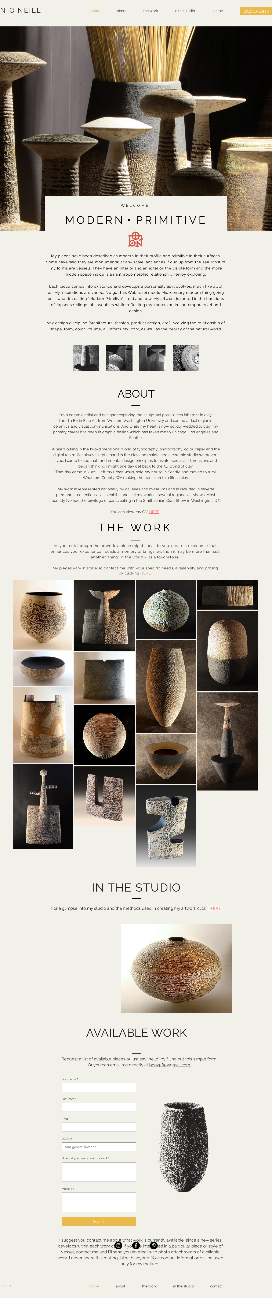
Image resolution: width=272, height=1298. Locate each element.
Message (68, 1188)
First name (70, 1079)
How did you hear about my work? (85, 1158)
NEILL (9, 1286)
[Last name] (97, 1107)
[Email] (97, 1127)
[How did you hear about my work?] (99, 1172)
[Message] (99, 1202)
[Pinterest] (154, 1245)
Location (67, 1138)
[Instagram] (118, 1245)
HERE (154, 512)
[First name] (97, 1087)
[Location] (97, 1147)
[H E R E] (215, 908)
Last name (70, 1099)
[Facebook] (136, 1245)
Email (66, 1119)
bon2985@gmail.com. (170, 1064)
